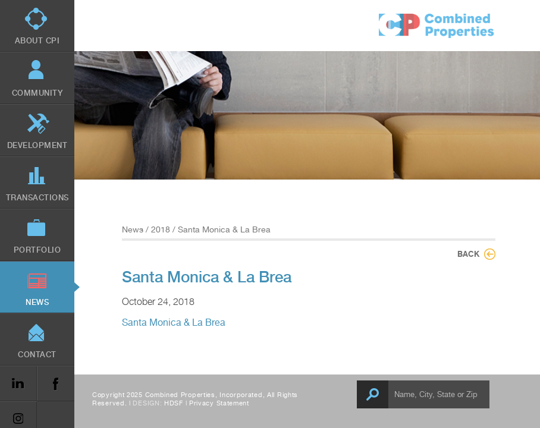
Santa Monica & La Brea (173, 322)
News (132, 229)
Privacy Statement (219, 403)
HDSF (173, 403)
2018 (160, 229)
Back (468, 254)
